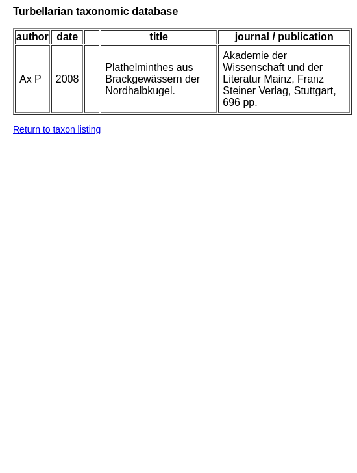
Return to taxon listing (57, 129)
